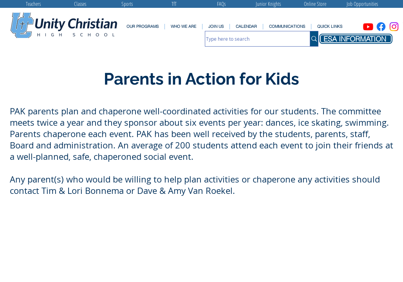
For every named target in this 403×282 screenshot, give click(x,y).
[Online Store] (315, 4)
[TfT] (174, 4)
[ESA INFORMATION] (355, 39)
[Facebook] (381, 27)
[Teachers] (33, 4)
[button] (287, 26)
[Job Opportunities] (362, 4)
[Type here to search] (249, 38)
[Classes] (80, 4)
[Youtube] (368, 27)
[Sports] (127, 4)
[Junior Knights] (268, 4)
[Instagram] (394, 27)
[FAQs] (221, 4)
